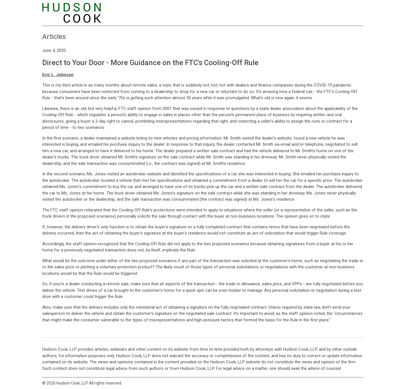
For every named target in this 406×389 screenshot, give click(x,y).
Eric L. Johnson (58, 74)
